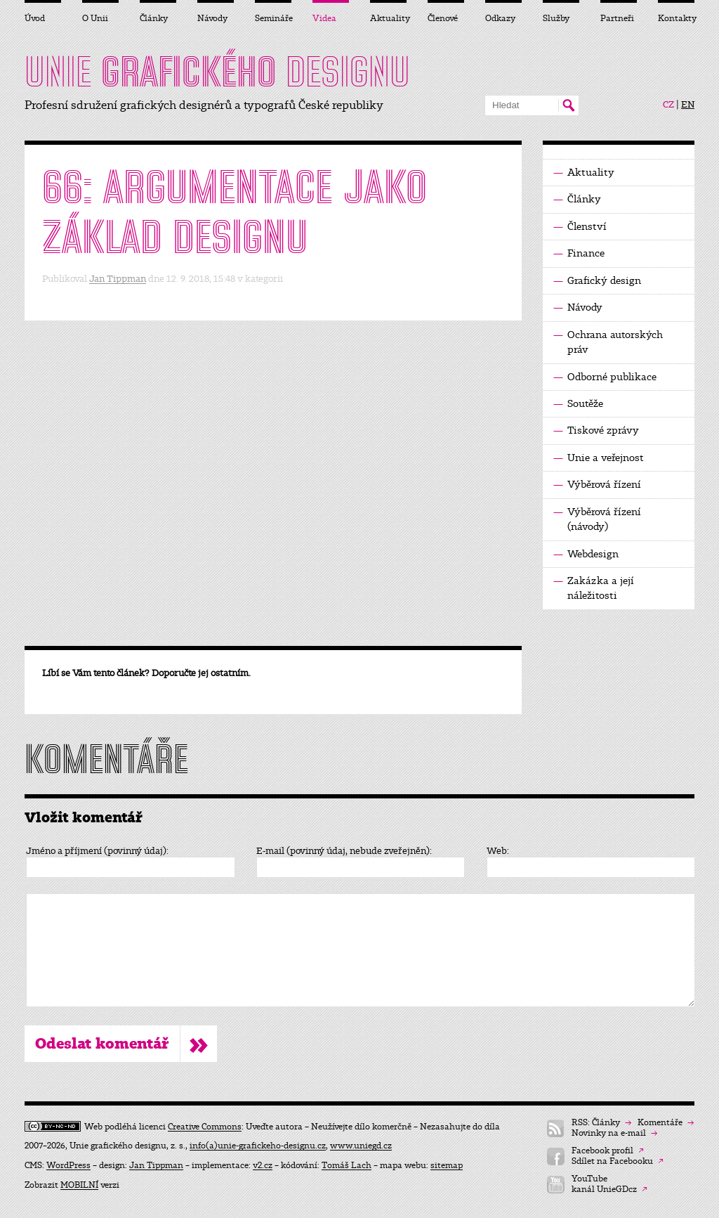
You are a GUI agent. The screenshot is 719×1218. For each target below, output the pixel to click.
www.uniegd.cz (361, 1146)
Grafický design (597, 280)
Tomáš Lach (346, 1165)
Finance (579, 253)
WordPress (68, 1165)
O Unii (95, 18)
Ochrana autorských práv (608, 342)
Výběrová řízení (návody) (597, 519)
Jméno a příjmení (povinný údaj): (97, 851)
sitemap (446, 1165)
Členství (580, 226)
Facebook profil (608, 1150)
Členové (443, 18)
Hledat (568, 105)
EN (687, 104)
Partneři (617, 18)
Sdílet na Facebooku (618, 1161)
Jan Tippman (117, 278)
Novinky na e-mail (614, 1133)
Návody (577, 307)
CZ (668, 104)
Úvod (35, 18)
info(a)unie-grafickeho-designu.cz (258, 1146)
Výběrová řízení (597, 484)
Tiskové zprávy (596, 430)
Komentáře (666, 1122)
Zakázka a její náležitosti (593, 588)
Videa (324, 18)
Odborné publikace (605, 377)
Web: (498, 851)
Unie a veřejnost (598, 458)
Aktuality (583, 172)
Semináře (273, 18)
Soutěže (578, 403)
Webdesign (586, 554)
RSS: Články (601, 1122)
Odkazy (500, 18)
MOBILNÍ (79, 1185)
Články (577, 199)
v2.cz (262, 1165)
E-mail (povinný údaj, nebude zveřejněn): (344, 851)
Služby (556, 18)
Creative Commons (205, 1127)
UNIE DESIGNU (217, 72)
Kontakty (676, 18)
